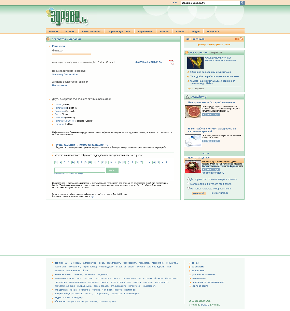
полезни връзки (108, 301)
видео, (66, 297)
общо (228, 45)
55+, (67, 263)
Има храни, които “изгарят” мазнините (211, 102)
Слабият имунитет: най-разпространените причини (220, 59)
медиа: (58, 297)
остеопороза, (162, 282)
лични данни (199, 278)
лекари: (59, 293)
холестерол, (149, 286)
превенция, (61, 266)
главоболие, (61, 282)
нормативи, (172, 263)
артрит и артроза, (132, 278)
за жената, (90, 274)
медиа (195, 31)
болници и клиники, (102, 290)
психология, (74, 266)
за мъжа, (78, 274)
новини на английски (77, 270)
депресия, (93, 282)
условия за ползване (203, 274)
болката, (159, 278)
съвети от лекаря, (125, 266)
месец (220, 45)
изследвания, (130, 263)
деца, (102, 263)
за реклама (198, 266)
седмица (211, 45)
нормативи (130, 290)
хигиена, (141, 266)
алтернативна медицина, (108, 278)
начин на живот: (63, 274)
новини (70, 31)
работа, (119, 290)
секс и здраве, (107, 266)
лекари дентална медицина (125, 293)
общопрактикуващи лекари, (78, 293)
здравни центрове (119, 31)
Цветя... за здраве (199, 157)
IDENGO (205, 305)
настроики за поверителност (208, 282)
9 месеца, (76, 263)
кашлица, (148, 282)
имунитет (199, 89)
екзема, (138, 282)
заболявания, (114, 263)
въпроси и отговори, (77, 301)
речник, (73, 290)
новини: (59, 263)
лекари (164, 31)
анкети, (94, 301)
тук (93, 196)
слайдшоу (77, 297)
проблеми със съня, (65, 286)
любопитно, (158, 263)
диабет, (105, 282)
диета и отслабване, (121, 282)
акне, (80, 278)
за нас (195, 263)
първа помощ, (90, 266)
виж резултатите (220, 193)
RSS (175, 2)
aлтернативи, (90, 263)
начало (53, 31)
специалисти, (102, 293)
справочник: (61, 290)
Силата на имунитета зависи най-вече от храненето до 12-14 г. (212, 82)
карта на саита (200, 286)
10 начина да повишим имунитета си (210, 72)
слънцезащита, (119, 286)
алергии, (89, 278)
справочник (145, 31)
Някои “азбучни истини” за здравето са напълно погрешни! (212, 130)
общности (213, 31)
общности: (60, 301)
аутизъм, (148, 278)
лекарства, (145, 263)
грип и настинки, (78, 282)
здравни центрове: (65, 278)
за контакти (198, 270)
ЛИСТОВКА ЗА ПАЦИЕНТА (148, 62)
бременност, (171, 278)
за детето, (103, 274)
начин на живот (91, 31)
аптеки (180, 31)
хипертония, (135, 286)
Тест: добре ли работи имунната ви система (214, 76)
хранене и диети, (156, 266)
